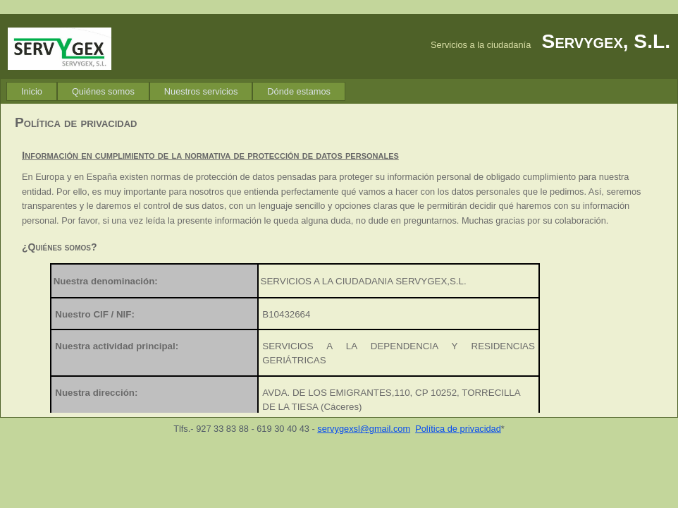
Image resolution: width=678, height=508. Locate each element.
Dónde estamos (299, 91)
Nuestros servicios (201, 91)
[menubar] (175, 91)
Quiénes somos (103, 91)
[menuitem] (31, 91)
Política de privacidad (458, 428)
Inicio (31, 91)
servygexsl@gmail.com (363, 428)
